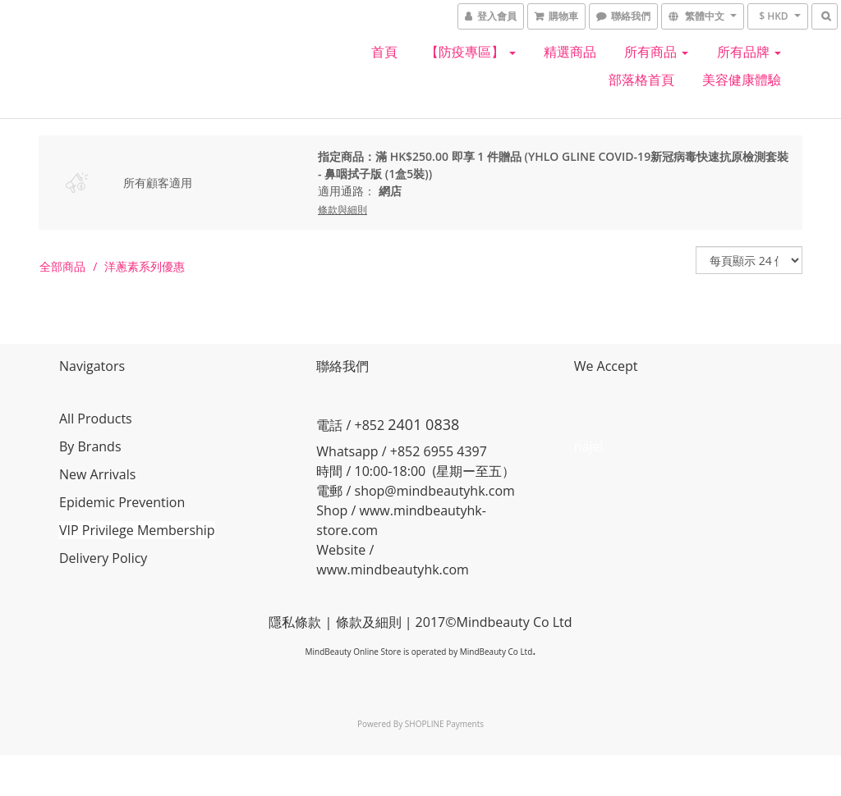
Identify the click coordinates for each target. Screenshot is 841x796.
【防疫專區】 (470, 52)
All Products (95, 418)
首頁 (384, 52)
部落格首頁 (641, 80)
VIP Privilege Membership (137, 530)
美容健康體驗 (741, 80)
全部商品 (62, 266)
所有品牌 (749, 52)
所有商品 (656, 52)
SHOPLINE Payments (444, 724)
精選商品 (570, 52)
